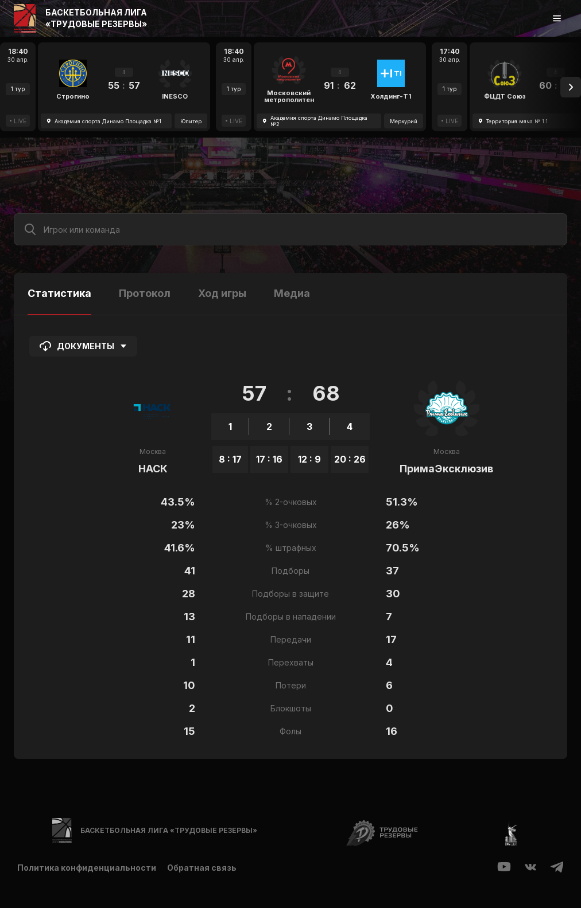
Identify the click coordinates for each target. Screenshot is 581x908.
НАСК (153, 469)
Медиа (292, 293)
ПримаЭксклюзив (446, 469)
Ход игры (222, 293)
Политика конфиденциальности (86, 867)
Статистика (59, 293)
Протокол (145, 293)
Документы (83, 346)
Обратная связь (202, 867)
